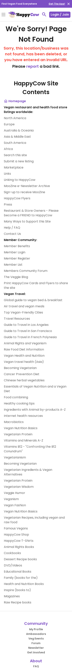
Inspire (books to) (17, 590)
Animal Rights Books (19, 547)
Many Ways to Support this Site (27, 221)
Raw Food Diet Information (24, 349)
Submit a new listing (19, 161)
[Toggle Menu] (3, 15)
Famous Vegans (16, 528)
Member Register (17, 258)
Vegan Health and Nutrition (24, 355)
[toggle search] (44, 14)
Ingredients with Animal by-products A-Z (35, 409)
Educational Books (17, 571)
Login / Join (60, 14)
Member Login (14, 252)
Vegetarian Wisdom (19, 486)
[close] (68, 3)
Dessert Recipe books (20, 559)
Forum (36, 643)
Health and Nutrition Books (24, 584)
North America (15, 118)
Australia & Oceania (19, 130)
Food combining (16, 397)
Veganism (11, 499)
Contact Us (12, 234)
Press (8, 204)
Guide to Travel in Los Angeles (26, 325)
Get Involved (36, 652)
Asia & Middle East (17, 136)
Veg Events (36, 638)
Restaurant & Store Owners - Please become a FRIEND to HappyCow (31, 212)
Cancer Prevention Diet (21, 374)
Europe (9, 124)
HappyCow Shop (16, 534)
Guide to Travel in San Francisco (28, 331)
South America (15, 143)
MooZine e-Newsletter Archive (27, 186)
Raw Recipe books (17, 602)
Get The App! (57, 3)
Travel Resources (17, 318)
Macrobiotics (14, 422)
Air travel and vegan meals (24, 306)
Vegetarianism (15, 457)
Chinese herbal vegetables (24, 380)
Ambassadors (36, 634)
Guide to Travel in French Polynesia (30, 337)
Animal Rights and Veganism (25, 343)
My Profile (36, 629)
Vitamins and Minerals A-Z (23, 440)
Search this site (15, 155)
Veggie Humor (14, 493)
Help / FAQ (12, 227)
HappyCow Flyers (17, 198)
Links (7, 173)
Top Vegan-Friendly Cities (23, 312)
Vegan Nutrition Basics (20, 428)
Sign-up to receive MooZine (24, 192)
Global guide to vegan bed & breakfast (33, 300)
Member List (13, 264)
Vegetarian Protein (18, 434)
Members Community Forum (25, 271)
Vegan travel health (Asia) (24, 362)
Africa (8, 149)
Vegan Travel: (15, 294)
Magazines (12, 596)
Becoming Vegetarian (20, 368)
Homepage (15, 101)
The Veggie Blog (16, 277)
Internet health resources (23, 416)
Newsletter (36, 648)
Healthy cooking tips (19, 403)
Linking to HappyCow (19, 180)
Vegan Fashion (15, 505)
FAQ (36, 666)
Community (36, 623)
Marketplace (13, 167)
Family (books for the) (21, 577)
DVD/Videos (13, 565)
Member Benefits (17, 246)
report (32, 66)
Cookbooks (12, 553)
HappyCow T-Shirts (18, 540)
